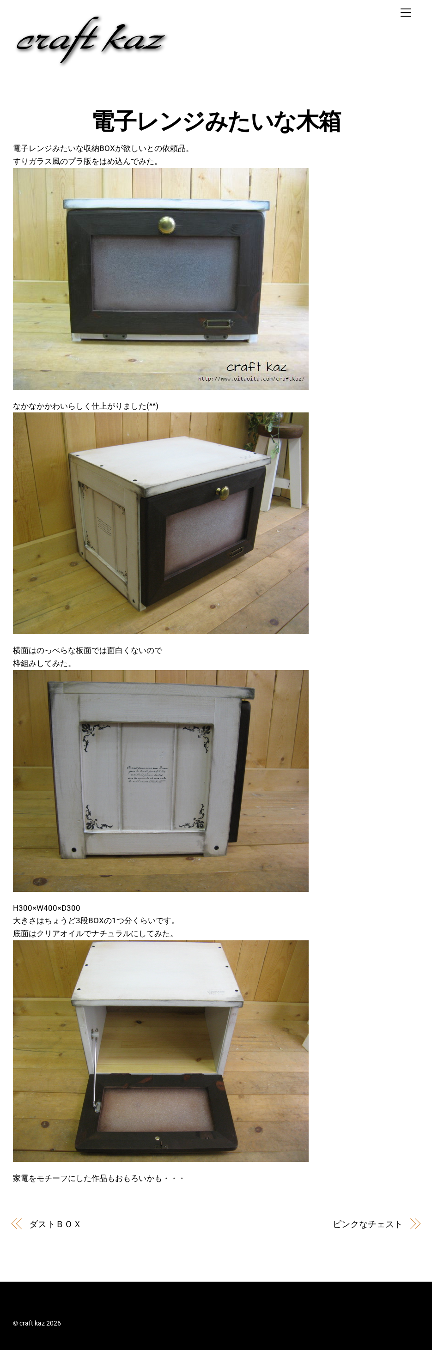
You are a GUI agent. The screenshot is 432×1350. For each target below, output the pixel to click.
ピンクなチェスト (367, 1224)
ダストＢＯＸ (55, 1224)
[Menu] (405, 12)
